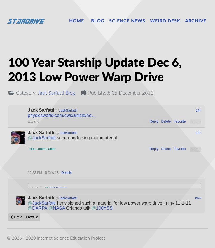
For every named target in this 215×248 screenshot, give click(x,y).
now (198, 198)
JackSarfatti (42, 137)
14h (198, 111)
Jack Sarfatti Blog (56, 93)
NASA (56, 208)
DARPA (37, 208)
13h (198, 133)
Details (66, 173)
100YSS (102, 208)
